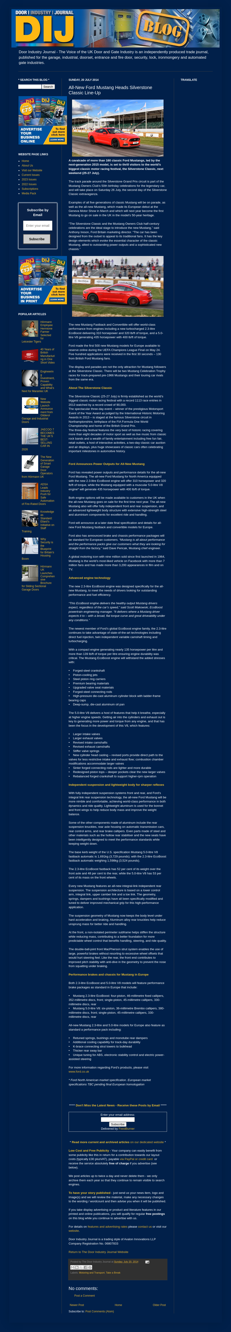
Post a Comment (84, 1295)
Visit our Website (32, 170)
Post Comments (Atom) (99, 1311)
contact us (145, 1226)
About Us (27, 165)
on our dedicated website (147, 1142)
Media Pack (29, 193)
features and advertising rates (108, 1226)
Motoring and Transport (92, 1272)
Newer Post (77, 1305)
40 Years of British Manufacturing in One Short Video (47, 356)
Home (118, 1305)
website (74, 1230)
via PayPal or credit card (136, 1159)
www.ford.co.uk (79, 1071)
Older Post (159, 1305)
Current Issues (31, 175)
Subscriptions (30, 188)
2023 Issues (29, 179)
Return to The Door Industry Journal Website (98, 1252)
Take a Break (113, 1272)
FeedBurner (127, 1128)
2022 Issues (29, 184)
